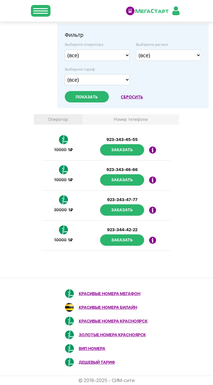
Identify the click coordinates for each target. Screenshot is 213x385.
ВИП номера (92, 348)
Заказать (122, 149)
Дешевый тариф (97, 362)
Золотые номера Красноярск (112, 334)
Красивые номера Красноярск (113, 321)
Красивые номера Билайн (108, 307)
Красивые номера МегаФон (109, 293)
